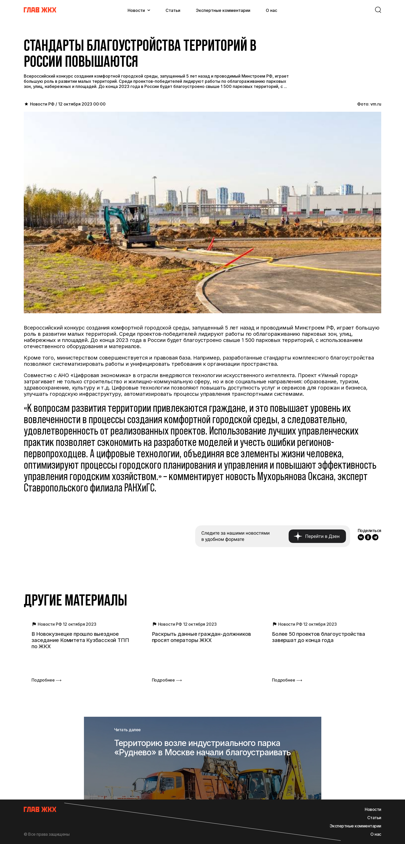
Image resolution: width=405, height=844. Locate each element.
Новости (136, 10)
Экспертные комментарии (223, 10)
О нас (271, 10)
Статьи (173, 10)
